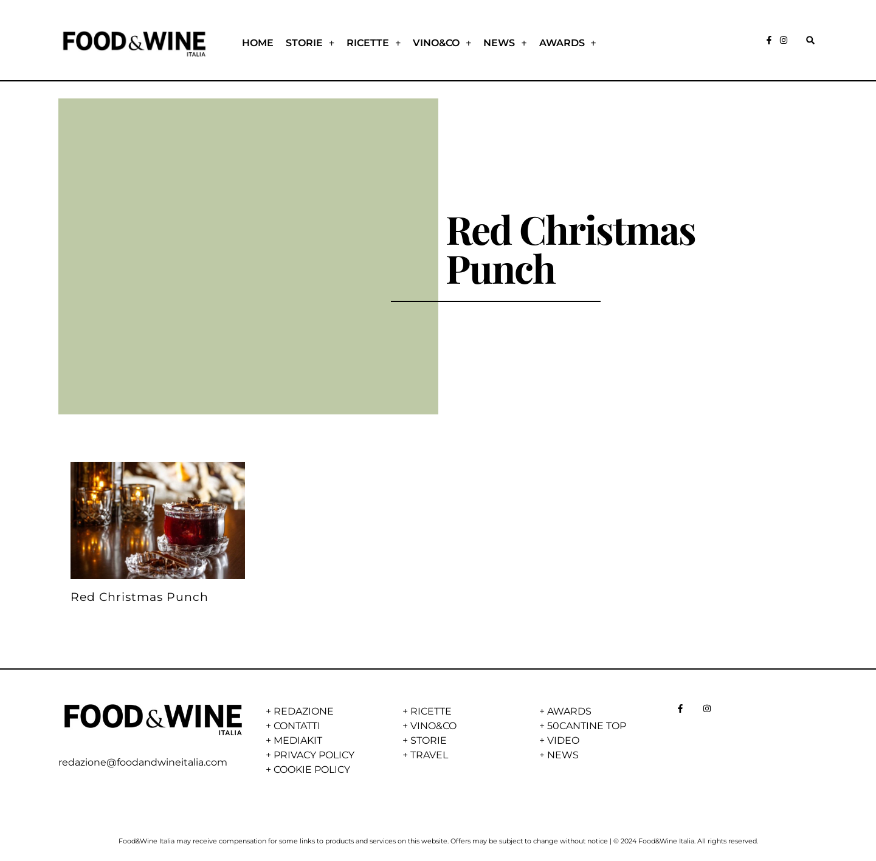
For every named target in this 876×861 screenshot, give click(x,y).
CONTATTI (297, 726)
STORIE (310, 43)
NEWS (504, 43)
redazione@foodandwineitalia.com (142, 762)
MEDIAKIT (298, 740)
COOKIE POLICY (312, 769)
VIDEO (563, 740)
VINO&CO (442, 43)
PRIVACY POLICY (314, 755)
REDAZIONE (304, 711)
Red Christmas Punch (140, 596)
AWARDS (567, 43)
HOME (258, 43)
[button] (810, 39)
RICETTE (374, 43)
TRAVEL (429, 755)
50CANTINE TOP (586, 726)
